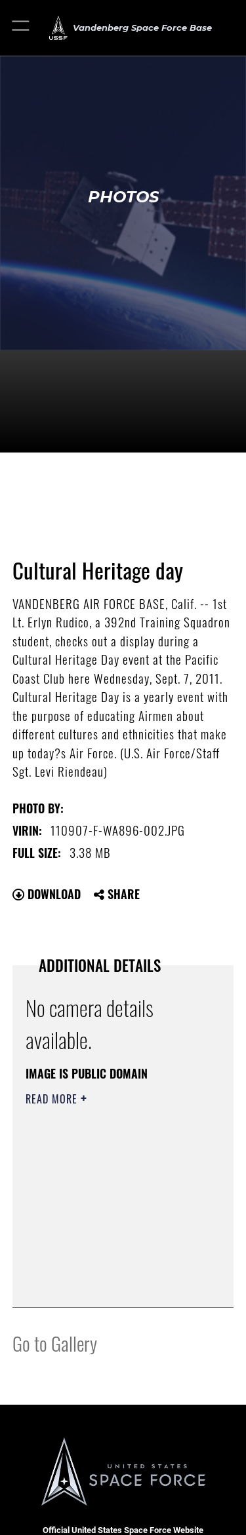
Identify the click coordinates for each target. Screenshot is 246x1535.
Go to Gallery (54, 1343)
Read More (53, 1099)
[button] (21, 28)
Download (46, 893)
